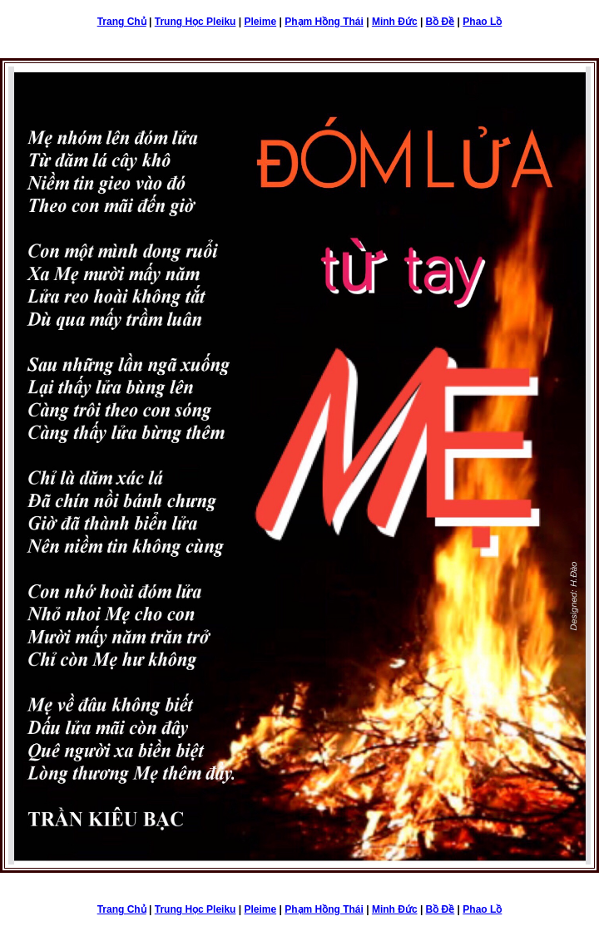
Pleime (260, 21)
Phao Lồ (482, 21)
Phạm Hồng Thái (324, 21)
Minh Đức (395, 21)
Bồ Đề (440, 21)
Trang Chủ (121, 21)
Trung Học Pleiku (195, 21)
